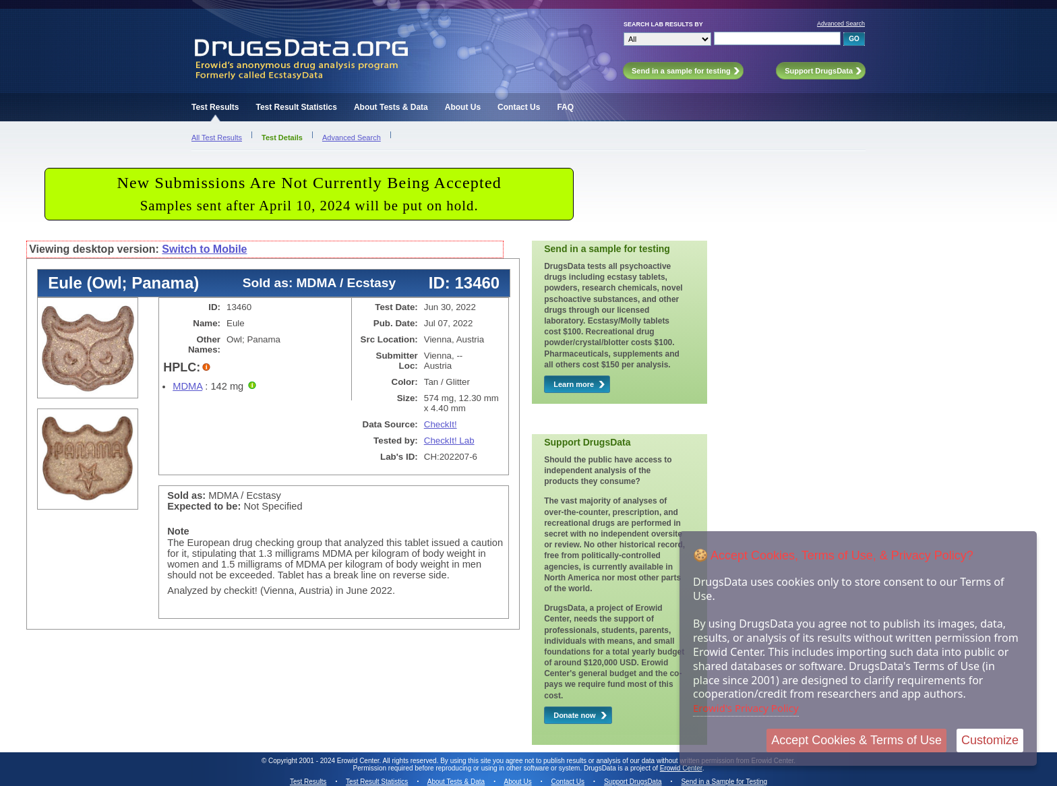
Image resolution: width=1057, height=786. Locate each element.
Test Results (215, 107)
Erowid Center (681, 768)
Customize (990, 740)
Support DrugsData (633, 781)
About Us (463, 107)
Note (178, 531)
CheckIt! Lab (449, 440)
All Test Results (216, 137)
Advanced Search (841, 23)
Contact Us (518, 107)
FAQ (565, 107)
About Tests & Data (391, 107)
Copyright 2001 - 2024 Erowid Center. (324, 760)
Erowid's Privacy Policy (746, 708)
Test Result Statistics (295, 107)
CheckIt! (440, 424)
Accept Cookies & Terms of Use (856, 740)
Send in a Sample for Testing (724, 781)
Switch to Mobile (204, 249)
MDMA (187, 386)
